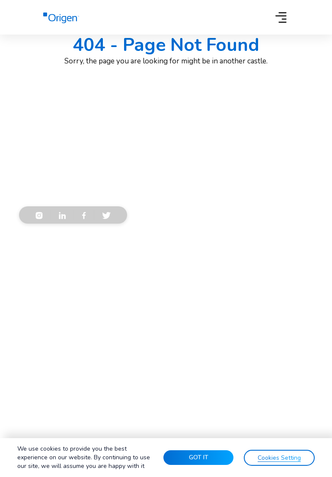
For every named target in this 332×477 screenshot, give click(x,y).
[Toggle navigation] (281, 17)
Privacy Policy (116, 260)
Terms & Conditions (60, 260)
